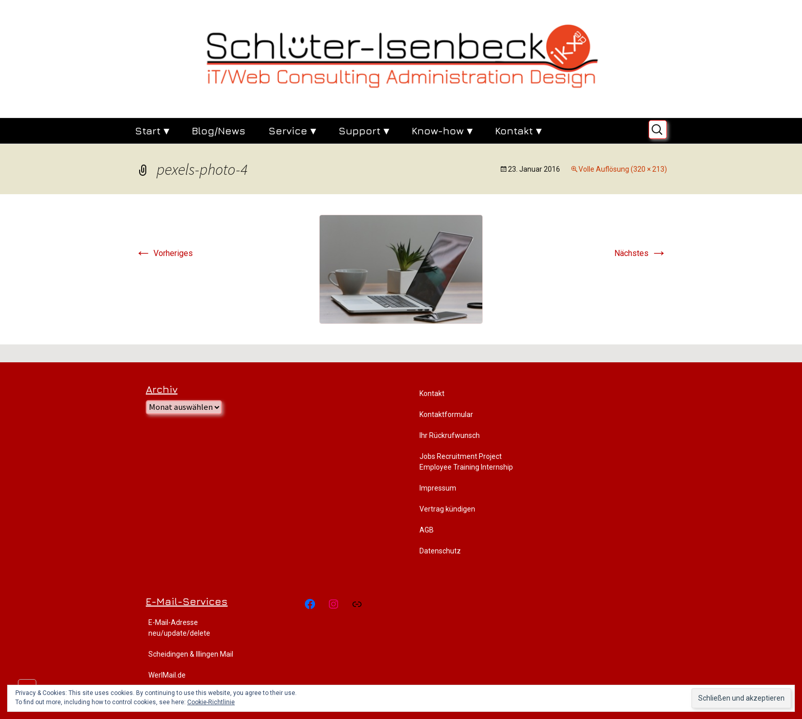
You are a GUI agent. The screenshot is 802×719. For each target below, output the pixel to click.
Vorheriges (164, 253)
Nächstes (640, 253)
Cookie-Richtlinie (211, 702)
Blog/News (219, 130)
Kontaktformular (446, 414)
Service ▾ (292, 130)
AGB (426, 530)
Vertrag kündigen (447, 509)
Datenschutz (440, 551)
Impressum (437, 488)
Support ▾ (364, 130)
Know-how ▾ (442, 130)
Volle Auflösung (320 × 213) (622, 169)
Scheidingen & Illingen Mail (190, 654)
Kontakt (431, 393)
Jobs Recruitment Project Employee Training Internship (466, 461)
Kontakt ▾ (518, 130)
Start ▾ (152, 130)
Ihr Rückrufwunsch (449, 435)
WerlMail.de (167, 675)
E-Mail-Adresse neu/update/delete (179, 627)
